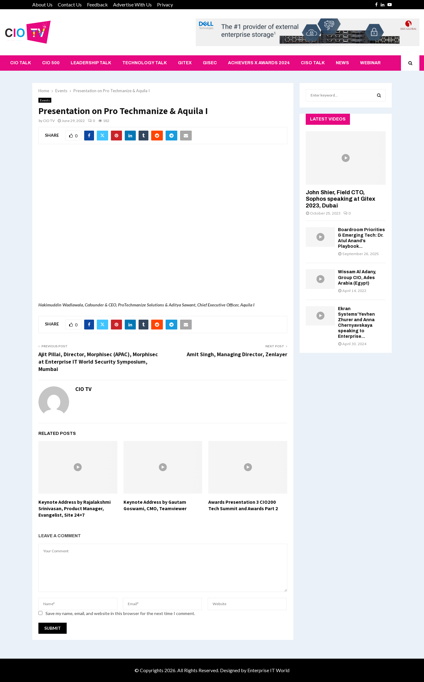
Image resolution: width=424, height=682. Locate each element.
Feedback (97, 4)
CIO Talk (20, 63)
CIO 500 (51, 63)
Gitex (185, 63)
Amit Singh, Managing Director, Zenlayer (237, 354)
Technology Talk (144, 63)
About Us (42, 4)
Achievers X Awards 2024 (259, 63)
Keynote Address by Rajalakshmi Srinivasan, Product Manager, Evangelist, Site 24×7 (74, 508)
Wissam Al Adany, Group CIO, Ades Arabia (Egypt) (357, 277)
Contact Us (70, 4)
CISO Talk (313, 63)
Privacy (165, 4)
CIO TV (49, 120)
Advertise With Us (132, 4)
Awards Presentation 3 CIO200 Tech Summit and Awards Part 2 (243, 505)
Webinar (370, 63)
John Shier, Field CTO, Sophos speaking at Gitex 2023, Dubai (340, 199)
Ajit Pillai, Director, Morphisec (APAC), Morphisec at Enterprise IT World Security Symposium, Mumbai (98, 362)
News (342, 63)
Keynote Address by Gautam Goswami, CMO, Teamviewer (155, 505)
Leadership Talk (91, 63)
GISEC (210, 63)
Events (45, 100)
